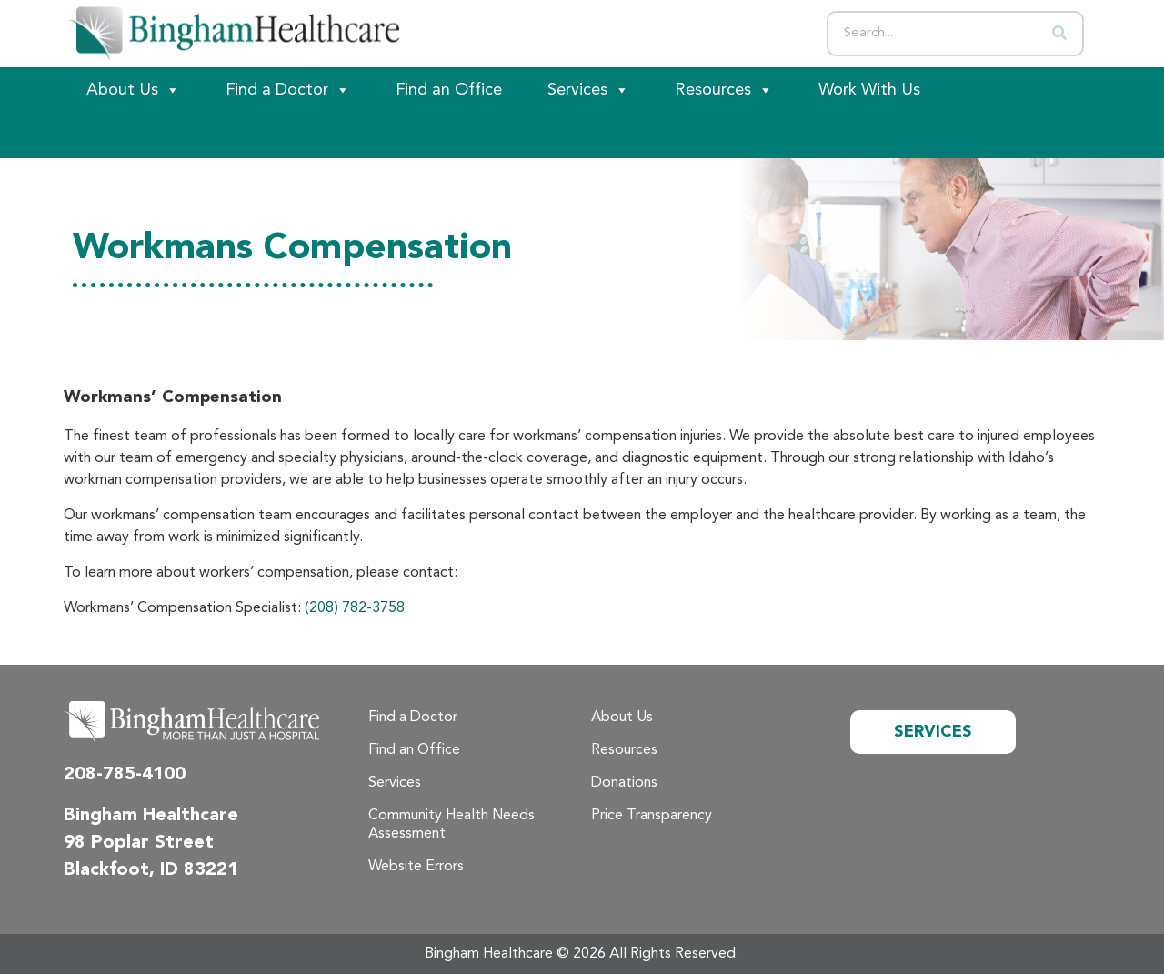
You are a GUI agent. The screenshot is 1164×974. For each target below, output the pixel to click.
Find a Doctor (288, 90)
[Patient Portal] (164, 135)
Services (588, 90)
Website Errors (416, 866)
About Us (133, 90)
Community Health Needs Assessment (451, 824)
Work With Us (869, 90)
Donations (624, 783)
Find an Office (449, 90)
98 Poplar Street (139, 843)
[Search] (1059, 34)
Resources (724, 90)
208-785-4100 (125, 775)
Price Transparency (651, 815)
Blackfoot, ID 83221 (151, 870)
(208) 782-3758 (355, 608)
